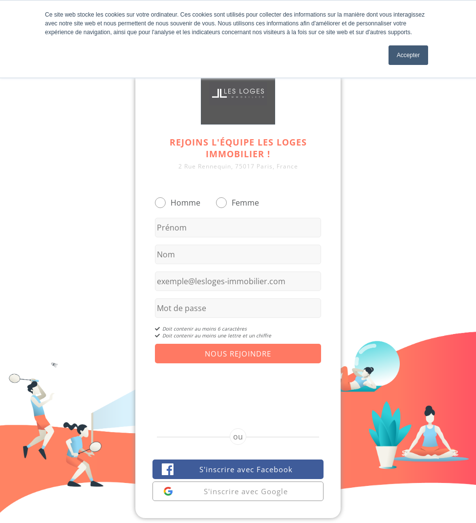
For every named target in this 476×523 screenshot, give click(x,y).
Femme (245, 202)
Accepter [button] (408, 55)
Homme (185, 202)
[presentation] (238, 387)
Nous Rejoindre (238, 353)
